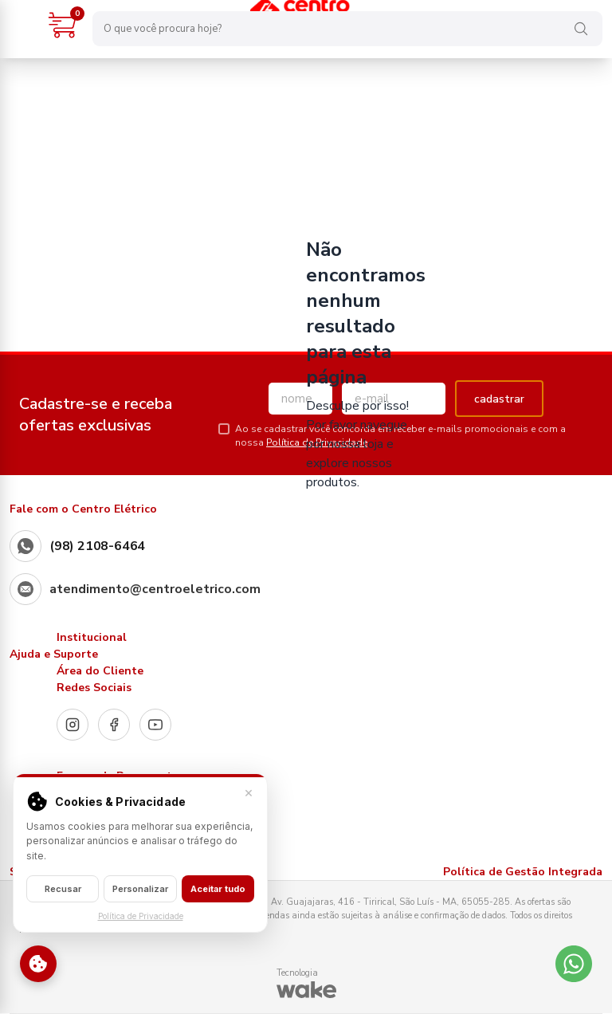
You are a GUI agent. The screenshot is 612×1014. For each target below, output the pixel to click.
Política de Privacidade (140, 916)
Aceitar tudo (217, 888)
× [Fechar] (248, 792)
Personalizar (140, 888)
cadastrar (499, 399)
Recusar (63, 888)
